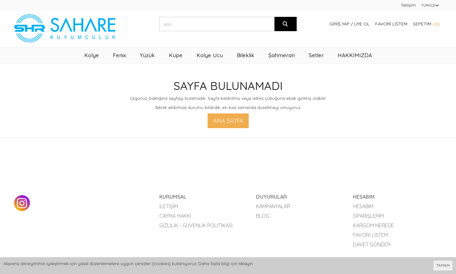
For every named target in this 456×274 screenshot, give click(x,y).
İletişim (408, 5)
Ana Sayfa (228, 120)
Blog (262, 216)
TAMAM (443, 265)
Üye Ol (362, 24)
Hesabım (363, 206)
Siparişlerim (368, 216)
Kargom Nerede (373, 225)
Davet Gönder (371, 244)
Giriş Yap (339, 24)
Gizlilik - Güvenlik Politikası (195, 225)
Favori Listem (391, 24)
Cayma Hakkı (175, 216)
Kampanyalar (273, 206)
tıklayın (246, 263)
